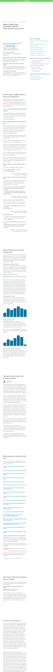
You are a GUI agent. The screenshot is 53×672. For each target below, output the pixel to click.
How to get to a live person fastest (36, 47)
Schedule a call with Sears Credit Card (10, 274)
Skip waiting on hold (17, 53)
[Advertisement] (15, 84)
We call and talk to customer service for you (38, 44)
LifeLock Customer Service (35, 79)
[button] (52, 1)
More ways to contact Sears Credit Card (37, 55)
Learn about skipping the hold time (10, 133)
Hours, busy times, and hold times (36, 49)
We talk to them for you (7, 53)
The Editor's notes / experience (36, 53)
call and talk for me (15, 329)
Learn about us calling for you (9, 119)
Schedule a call (6, 55)
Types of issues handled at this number (37, 51)
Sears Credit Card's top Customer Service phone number (39, 41)
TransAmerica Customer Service (36, 77)
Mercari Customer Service (35, 75)
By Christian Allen (9, 381)
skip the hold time (13, 75)
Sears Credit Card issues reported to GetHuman (12, 558)
